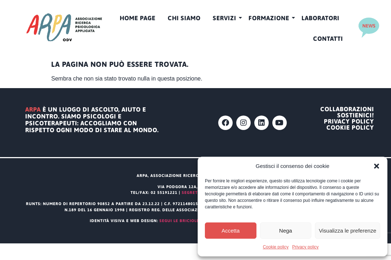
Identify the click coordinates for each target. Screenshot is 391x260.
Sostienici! (355, 115)
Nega (285, 231)
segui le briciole (179, 220)
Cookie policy (276, 247)
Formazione (270, 18)
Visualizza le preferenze (347, 231)
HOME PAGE (137, 18)
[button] (376, 166)
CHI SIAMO (184, 18)
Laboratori (320, 18)
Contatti (328, 38)
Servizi (226, 18)
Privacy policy (305, 247)
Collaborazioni (347, 109)
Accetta (230, 231)
